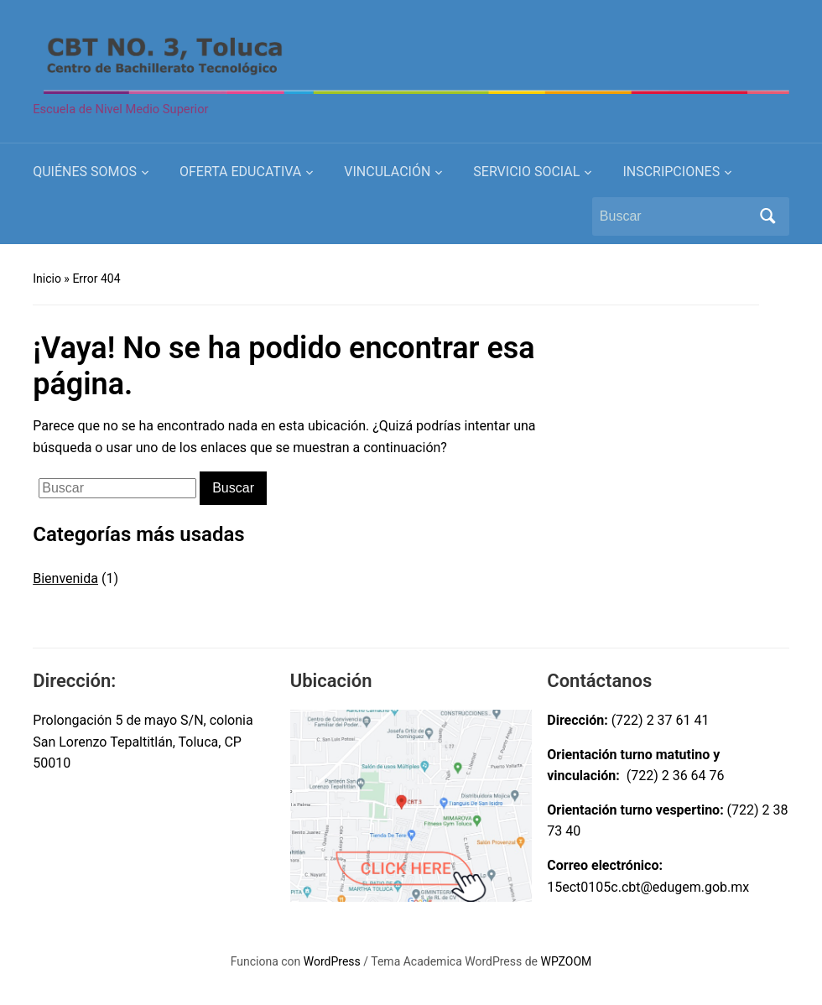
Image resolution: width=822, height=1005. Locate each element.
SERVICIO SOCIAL (526, 172)
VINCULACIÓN (387, 172)
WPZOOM (566, 961)
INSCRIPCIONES (671, 172)
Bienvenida (65, 578)
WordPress (332, 961)
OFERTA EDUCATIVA (240, 172)
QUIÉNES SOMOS (85, 172)
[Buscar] (675, 216)
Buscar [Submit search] (768, 216)
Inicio (47, 278)
